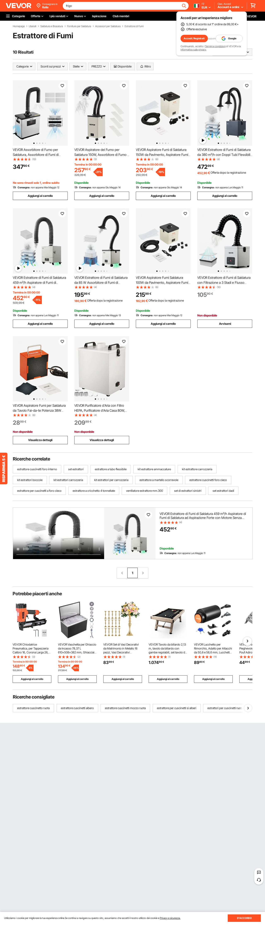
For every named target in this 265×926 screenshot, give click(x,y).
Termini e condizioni (215, 46)
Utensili (32, 26)
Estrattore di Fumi (134, 26)
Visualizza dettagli (40, 440)
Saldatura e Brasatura (51, 26)
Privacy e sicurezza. (170, 918)
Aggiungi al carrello (40, 195)
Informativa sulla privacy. (193, 49)
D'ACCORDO (244, 918)
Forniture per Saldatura (79, 26)
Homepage (19, 26)
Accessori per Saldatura (107, 26)
